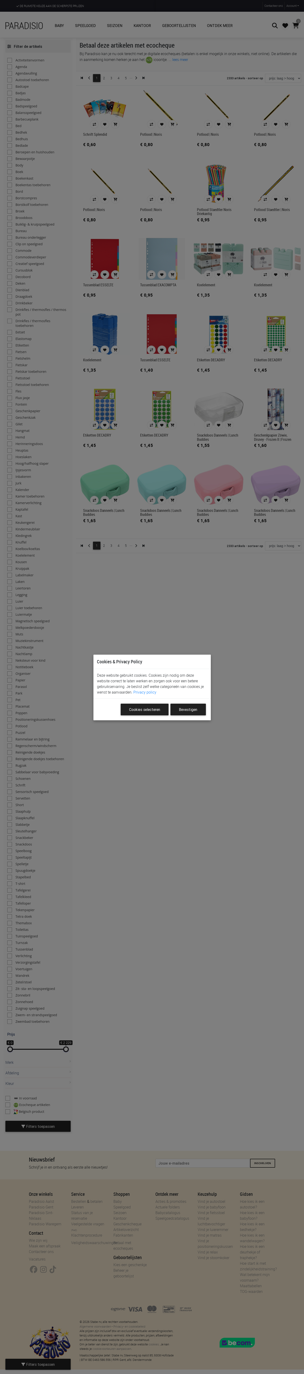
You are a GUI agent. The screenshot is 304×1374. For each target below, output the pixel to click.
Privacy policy (144, 692)
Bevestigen (188, 709)
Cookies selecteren (144, 709)
